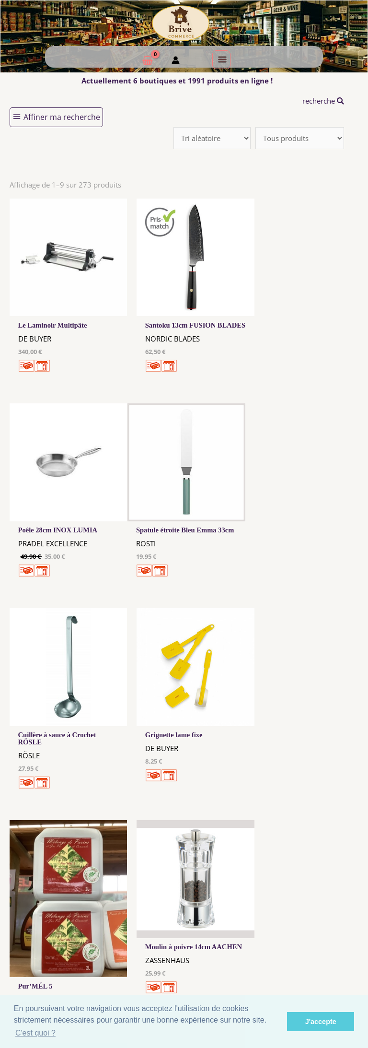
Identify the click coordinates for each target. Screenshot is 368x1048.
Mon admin (330, 945)
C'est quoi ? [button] (35, 1033)
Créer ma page (331, 935)
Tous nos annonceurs (135, 937)
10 (228, 820)
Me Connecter (233, 926)
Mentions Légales (135, 919)
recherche (323, 101)
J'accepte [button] (320, 1021)
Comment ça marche (331, 926)
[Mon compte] (176, 61)
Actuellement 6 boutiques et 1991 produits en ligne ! (177, 80)
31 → (276, 820)
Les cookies (135, 928)
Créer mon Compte (233, 935)
